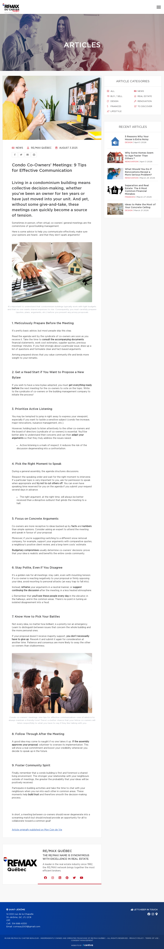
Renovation (143, 101)
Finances (114, 106)
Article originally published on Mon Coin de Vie (37, 830)
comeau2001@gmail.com (26, 927)
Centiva (88, 945)
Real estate (143, 96)
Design (112, 101)
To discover (143, 106)
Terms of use (151, 938)
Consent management (82, 940)
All (111, 91)
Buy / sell (115, 96)
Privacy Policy (136, 938)
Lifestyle (114, 111)
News (17, 148)
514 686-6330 (19, 924)
